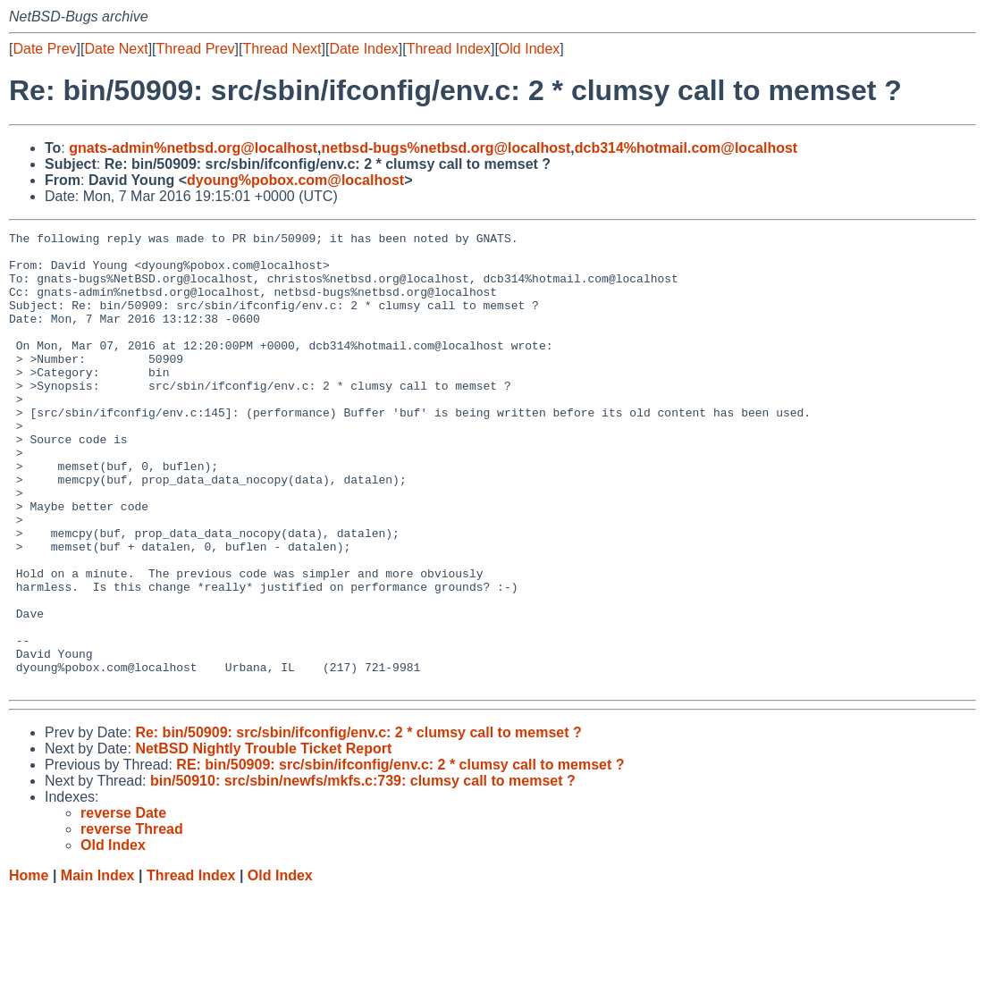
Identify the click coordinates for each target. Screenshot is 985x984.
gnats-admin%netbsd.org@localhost (193, 148)
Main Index (98, 966)
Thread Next (281, 48)
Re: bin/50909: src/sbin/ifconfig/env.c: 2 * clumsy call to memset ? (358, 823)
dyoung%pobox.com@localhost (295, 180)
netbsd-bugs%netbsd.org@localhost (446, 148)
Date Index (363, 48)
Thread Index (449, 48)
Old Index (529, 48)
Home (28, 966)
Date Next (115, 48)
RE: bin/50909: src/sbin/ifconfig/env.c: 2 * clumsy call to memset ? (400, 855)
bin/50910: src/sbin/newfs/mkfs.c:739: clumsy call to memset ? (363, 871)
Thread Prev (195, 48)
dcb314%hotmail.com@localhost (686, 148)
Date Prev (44, 48)
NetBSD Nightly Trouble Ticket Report (263, 839)
